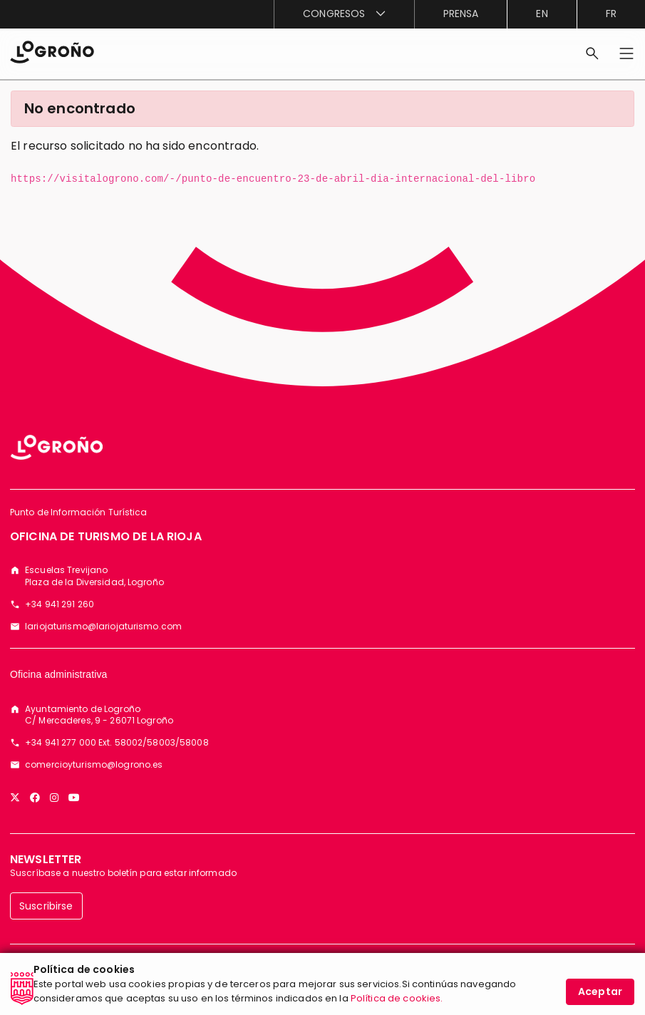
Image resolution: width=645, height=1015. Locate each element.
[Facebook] (35, 797)
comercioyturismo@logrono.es (93, 765)
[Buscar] (592, 53)
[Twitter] (15, 797)
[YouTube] (74, 797)
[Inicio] (52, 51)
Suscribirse (46, 906)
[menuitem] (343, 14)
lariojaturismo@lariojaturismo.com (103, 626)
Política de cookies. (397, 1006)
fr (611, 13)
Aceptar (600, 999)
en (541, 13)
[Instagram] (54, 797)
